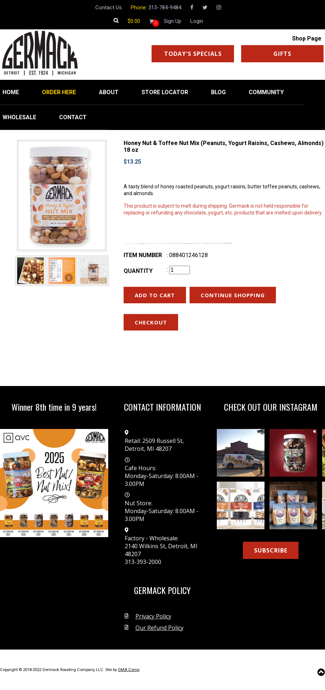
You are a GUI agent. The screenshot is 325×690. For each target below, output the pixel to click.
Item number (143, 255)
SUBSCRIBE (270, 550)
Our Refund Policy (159, 628)
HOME (11, 92)
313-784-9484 (164, 7)
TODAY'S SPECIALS (193, 54)
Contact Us (108, 7)
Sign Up (172, 21)
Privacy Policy (153, 616)
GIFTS (282, 54)
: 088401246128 (187, 255)
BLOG (218, 92)
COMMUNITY (266, 92)
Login (196, 21)
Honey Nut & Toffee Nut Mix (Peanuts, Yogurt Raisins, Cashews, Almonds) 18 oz (224, 146)
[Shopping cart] (134, 21)
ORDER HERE (59, 92)
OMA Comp (128, 669)
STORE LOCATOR (165, 92)
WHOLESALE (19, 117)
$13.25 (132, 161)
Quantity (138, 270)
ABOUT (109, 92)
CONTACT (73, 117)
